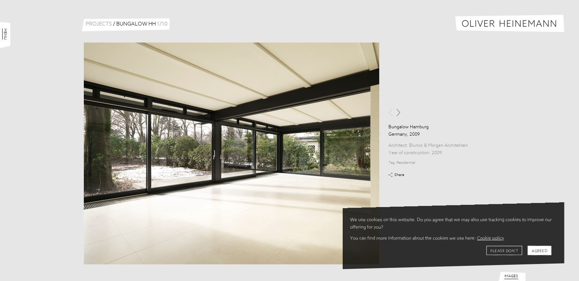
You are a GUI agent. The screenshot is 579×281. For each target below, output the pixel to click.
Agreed (539, 251)
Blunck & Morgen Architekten (438, 145)
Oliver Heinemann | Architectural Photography (509, 23)
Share (399, 175)
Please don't (504, 251)
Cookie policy (490, 238)
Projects (99, 24)
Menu (5, 34)
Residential (406, 163)
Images (511, 276)
